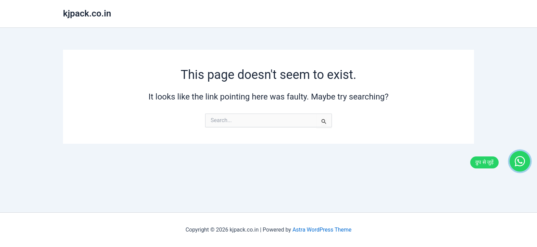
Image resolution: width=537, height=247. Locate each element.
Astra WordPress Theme (321, 229)
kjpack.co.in (87, 13)
